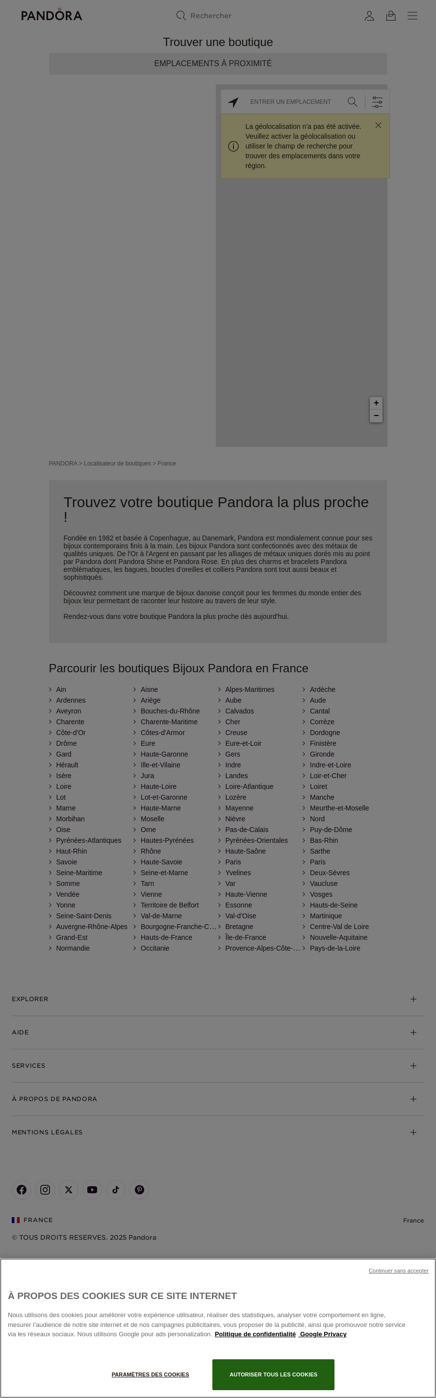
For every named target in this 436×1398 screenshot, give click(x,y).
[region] (218, 1328)
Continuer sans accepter (399, 1271)
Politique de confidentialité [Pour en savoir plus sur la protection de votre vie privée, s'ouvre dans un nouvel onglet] (255, 1334)
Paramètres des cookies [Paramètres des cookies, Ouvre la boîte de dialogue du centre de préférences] (150, 1374)
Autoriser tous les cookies (273, 1374)
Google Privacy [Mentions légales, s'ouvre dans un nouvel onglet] (322, 1334)
